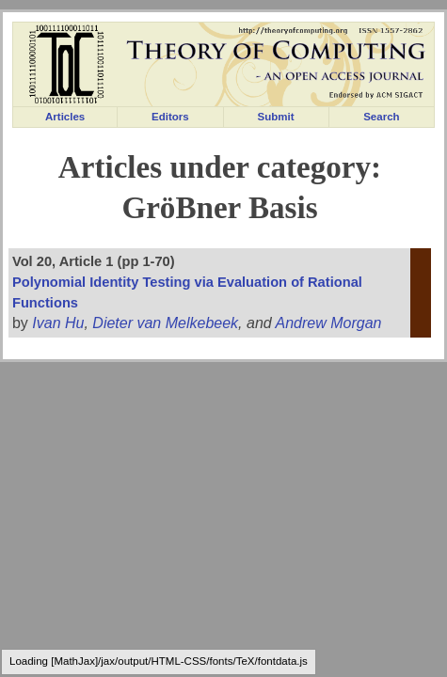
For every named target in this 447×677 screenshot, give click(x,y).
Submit (276, 116)
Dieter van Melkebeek (165, 323)
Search (381, 116)
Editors (170, 116)
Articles (65, 116)
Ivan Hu (58, 323)
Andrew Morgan (329, 323)
